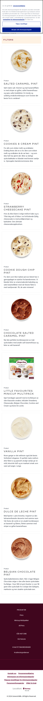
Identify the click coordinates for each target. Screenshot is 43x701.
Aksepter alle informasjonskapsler (21, 29)
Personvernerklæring (26, 673)
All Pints (21, 626)
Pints (21, 615)
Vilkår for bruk (31, 683)
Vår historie (21, 639)
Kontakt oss (12, 673)
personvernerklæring (19, 6)
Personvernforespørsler (15, 683)
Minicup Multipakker (21, 620)
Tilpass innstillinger (21, 24)
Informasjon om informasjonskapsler (20, 677)
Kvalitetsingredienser (21, 652)
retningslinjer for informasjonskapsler (14, 19)
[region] (21, 16)
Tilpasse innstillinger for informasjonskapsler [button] (20, 680)
